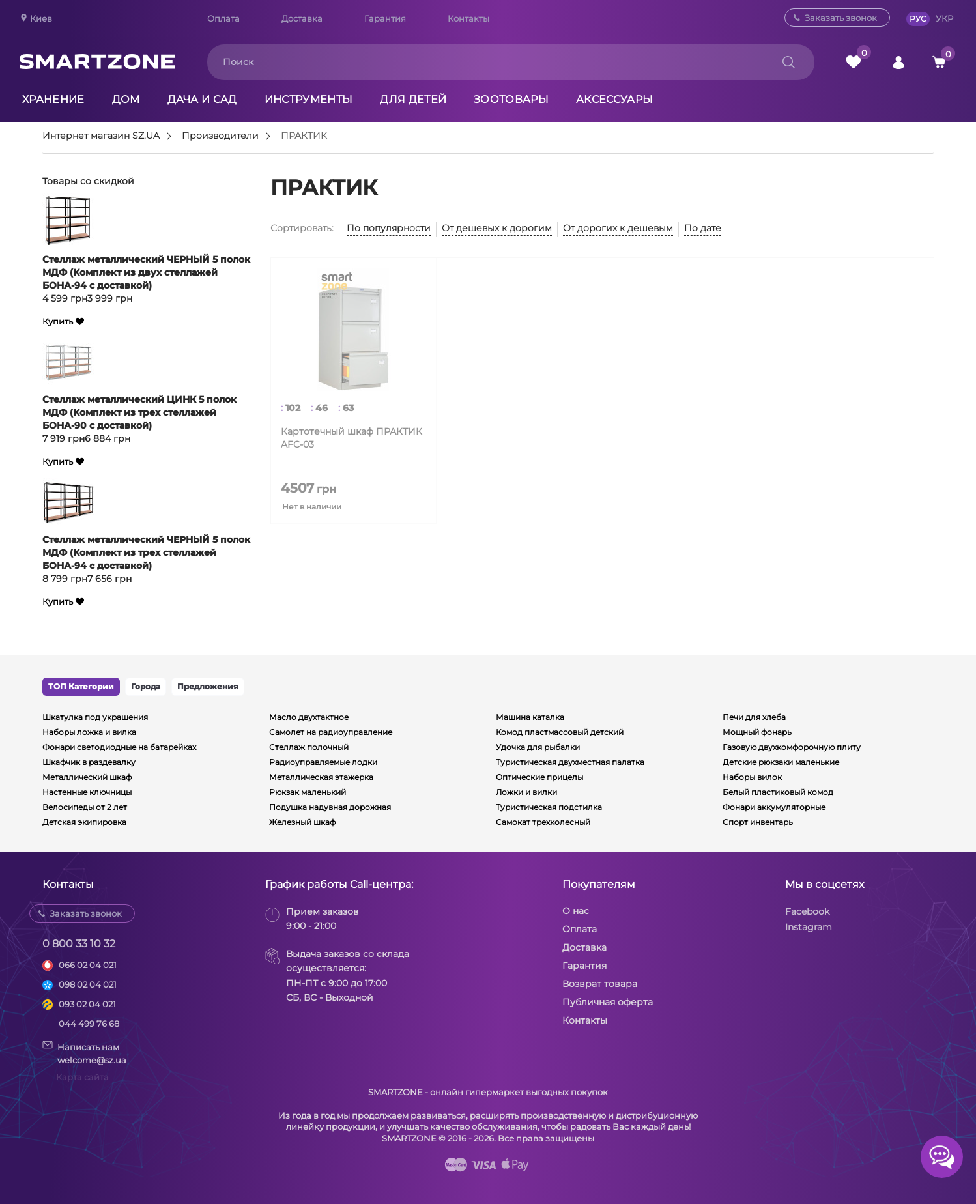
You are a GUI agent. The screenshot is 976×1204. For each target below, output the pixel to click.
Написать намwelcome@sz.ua (84, 1052)
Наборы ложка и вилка (89, 732)
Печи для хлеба (754, 717)
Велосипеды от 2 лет (84, 807)
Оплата (223, 18)
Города (145, 686)
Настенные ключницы (87, 792)
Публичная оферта (607, 1002)
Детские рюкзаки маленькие (781, 762)
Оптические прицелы (539, 777)
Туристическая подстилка (549, 807)
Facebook (807, 911)
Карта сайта (82, 1077)
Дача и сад (202, 99)
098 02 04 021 (88, 984)
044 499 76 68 (89, 1023)
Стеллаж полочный (309, 747)
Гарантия (385, 18)
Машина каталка (530, 717)
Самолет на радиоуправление (330, 732)
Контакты (468, 18)
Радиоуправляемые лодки (323, 762)
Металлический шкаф (87, 777)
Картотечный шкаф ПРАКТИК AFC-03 (351, 437)
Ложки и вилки (526, 792)
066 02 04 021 (88, 965)
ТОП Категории (81, 686)
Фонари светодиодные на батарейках (119, 747)
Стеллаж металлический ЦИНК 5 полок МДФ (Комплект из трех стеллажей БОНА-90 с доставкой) (139, 412)
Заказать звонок (841, 17)
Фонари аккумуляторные (774, 807)
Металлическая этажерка (321, 777)
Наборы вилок (752, 777)
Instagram (808, 927)
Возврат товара (599, 984)
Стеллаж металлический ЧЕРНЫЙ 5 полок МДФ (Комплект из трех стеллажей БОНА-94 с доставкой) (146, 552)
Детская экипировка (84, 822)
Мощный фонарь (757, 732)
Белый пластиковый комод (778, 792)
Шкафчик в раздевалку (89, 762)
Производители (220, 136)
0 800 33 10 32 (78, 944)
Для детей (413, 99)
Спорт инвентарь (758, 822)
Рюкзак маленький (307, 792)
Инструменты (309, 99)
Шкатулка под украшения (95, 717)
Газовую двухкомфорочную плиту (792, 747)
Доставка (302, 18)
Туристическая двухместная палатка (570, 762)
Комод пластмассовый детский (560, 732)
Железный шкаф (302, 822)
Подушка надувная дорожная (330, 807)
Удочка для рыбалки (538, 747)
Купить (57, 321)
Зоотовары (511, 99)
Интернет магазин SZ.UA (101, 136)
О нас (575, 911)
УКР (944, 18)
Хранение (53, 99)
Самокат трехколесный (543, 822)
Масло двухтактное (309, 717)
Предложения (207, 686)
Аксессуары (614, 99)
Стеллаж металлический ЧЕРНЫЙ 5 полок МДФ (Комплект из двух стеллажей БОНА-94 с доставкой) (146, 272)
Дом (126, 99)
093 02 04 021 (87, 1004)
